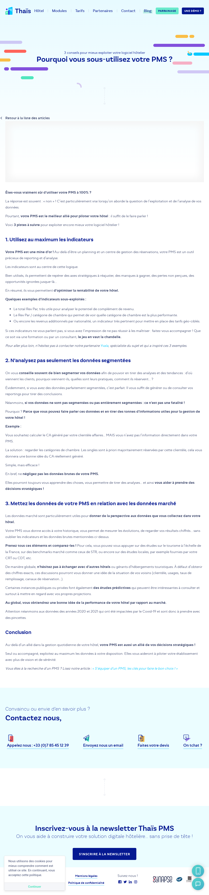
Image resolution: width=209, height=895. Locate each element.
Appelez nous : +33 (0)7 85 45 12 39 (38, 745)
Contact (128, 10)
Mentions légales (86, 875)
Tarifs (79, 10)
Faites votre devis (153, 745)
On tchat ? (192, 745)
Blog (147, 10)
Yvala (104, 345)
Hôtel (39, 10)
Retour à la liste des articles (27, 118)
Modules (59, 10)
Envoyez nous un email (103, 745)
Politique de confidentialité (86, 882)
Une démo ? (192, 10)
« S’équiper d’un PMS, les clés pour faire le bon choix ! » (135, 668)
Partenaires (103, 10)
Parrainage (167, 10)
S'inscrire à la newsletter (104, 854)
